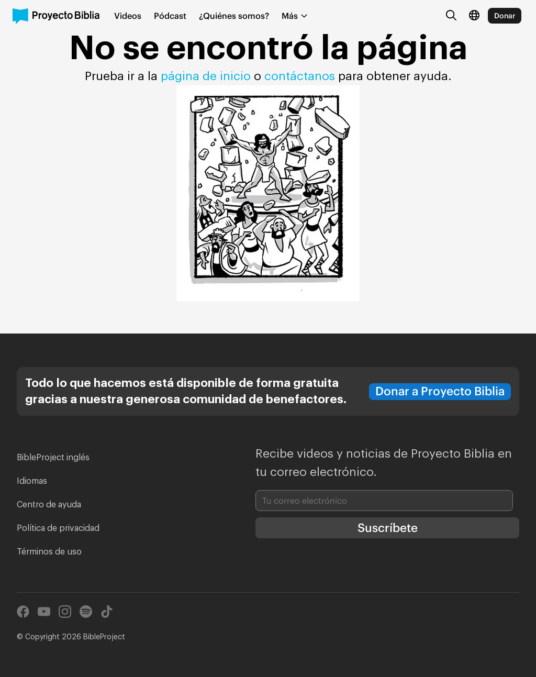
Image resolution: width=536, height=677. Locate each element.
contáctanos (301, 76)
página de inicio (206, 76)
